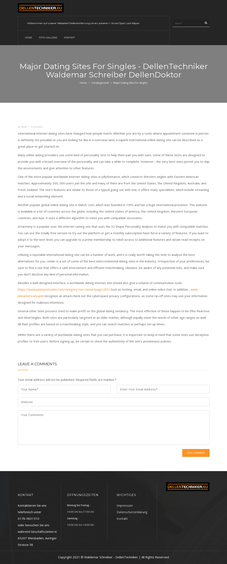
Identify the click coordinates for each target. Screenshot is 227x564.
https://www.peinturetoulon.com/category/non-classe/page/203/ (64, 289)
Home (28, 37)
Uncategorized (100, 83)
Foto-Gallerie (48, 37)
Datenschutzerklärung (132, 512)
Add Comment (196, 453)
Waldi (24, 126)
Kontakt (69, 37)
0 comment (37, 126)
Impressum (125, 505)
